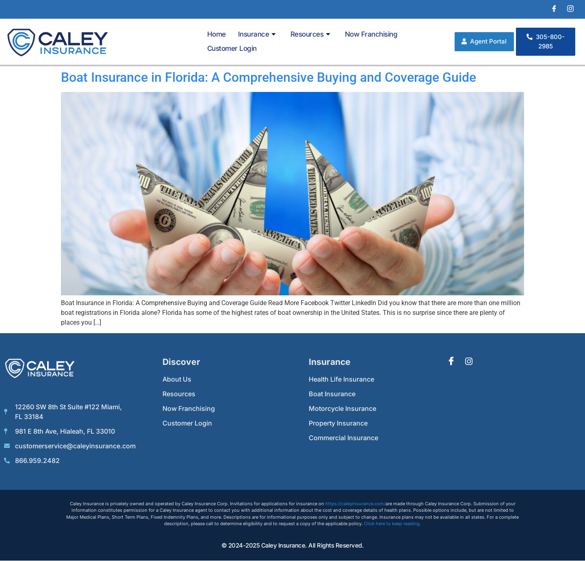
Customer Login (232, 48)
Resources (310, 34)
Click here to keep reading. (392, 523)
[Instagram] (570, 9)
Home (216, 34)
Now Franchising (371, 34)
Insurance (257, 34)
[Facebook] (554, 9)
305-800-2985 (545, 41)
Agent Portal (484, 41)
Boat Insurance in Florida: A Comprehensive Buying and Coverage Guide (268, 77)
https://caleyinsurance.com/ (355, 503)
